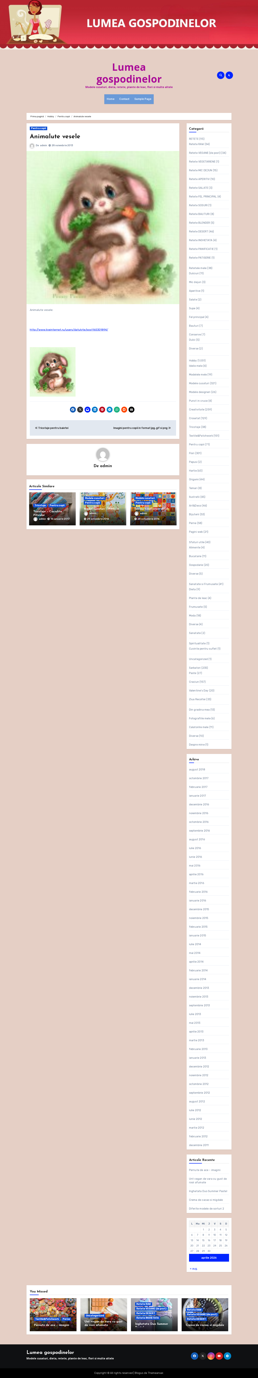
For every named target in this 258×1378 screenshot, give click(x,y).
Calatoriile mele (199, 727)
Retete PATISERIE (200, 257)
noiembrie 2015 (198, 918)
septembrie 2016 (199, 830)
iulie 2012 (195, 1110)
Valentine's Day (198, 690)
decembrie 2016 (199, 804)
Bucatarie (195, 556)
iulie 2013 (195, 1014)
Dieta (192, 589)
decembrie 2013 (199, 987)
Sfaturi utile (197, 542)
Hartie (193, 470)
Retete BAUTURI (199, 214)
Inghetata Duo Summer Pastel (208, 1191)
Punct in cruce (198, 400)
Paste (192, 673)
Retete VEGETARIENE (202, 161)
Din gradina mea (199, 709)
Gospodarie (196, 565)
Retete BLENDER (199, 222)
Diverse (193, 348)
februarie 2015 (198, 926)
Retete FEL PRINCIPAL (203, 196)
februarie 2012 (198, 1136)
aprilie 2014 (196, 961)
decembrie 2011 (199, 1145)
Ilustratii (194, 496)
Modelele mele (198, 374)
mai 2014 (195, 953)
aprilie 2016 (196, 874)
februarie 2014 (198, 970)
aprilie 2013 (196, 1031)
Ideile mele (196, 365)
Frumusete (196, 606)
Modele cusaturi (94, 498)
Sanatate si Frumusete (203, 584)
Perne (192, 523)
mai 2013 (194, 1022)
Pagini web (196, 531)
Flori (191, 453)
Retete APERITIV (199, 179)
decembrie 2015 (199, 909)
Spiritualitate (197, 643)
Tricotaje (40, 505)
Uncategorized (198, 659)
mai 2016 (195, 865)
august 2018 (197, 769)
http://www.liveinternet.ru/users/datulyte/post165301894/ (69, 329)
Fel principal (196, 317)
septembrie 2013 (199, 1005)
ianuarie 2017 (197, 795)
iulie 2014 (195, 944)
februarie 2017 (198, 787)
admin (43, 145)
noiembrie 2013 (198, 996)
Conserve (195, 334)
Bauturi (194, 325)
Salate (193, 299)
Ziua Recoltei (197, 699)
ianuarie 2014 (197, 979)
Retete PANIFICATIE (201, 249)
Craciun (194, 681)
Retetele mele (198, 268)
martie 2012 (196, 1127)
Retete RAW (196, 144)
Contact (124, 99)
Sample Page (142, 99)
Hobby (193, 360)
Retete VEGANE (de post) (204, 152)
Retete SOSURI (198, 205)
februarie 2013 (198, 1049)
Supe (192, 308)
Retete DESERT (198, 231)
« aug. (194, 1268)
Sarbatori (195, 667)
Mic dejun (195, 282)
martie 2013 (196, 1040)
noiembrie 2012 (198, 1075)
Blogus (139, 1373)
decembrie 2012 (199, 1066)
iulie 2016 (195, 848)
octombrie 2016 (199, 822)
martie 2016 (196, 883)
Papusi (193, 462)
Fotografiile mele (200, 718)
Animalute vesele (55, 137)
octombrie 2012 (199, 1084)
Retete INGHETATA (201, 240)
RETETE (194, 138)
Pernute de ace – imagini (205, 1170)
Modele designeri (199, 392)
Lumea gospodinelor (129, 73)
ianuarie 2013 (197, 1057)
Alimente (195, 547)
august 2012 (197, 1101)
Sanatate (195, 633)
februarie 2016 (198, 891)
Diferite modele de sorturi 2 (206, 1208)
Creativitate (196, 409)
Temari (193, 488)
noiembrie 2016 (198, 813)
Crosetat (194, 418)
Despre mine (197, 744)
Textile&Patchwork (201, 435)
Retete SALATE (198, 187)
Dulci (192, 339)
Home (110, 99)
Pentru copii (38, 128)
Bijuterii (194, 514)
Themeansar (155, 1373)
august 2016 (197, 839)
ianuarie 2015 (197, 935)
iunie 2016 (195, 856)
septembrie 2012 (199, 1092)
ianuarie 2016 (197, 900)
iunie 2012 (195, 1119)
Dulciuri (194, 273)
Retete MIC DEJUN (200, 170)
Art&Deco (195, 505)
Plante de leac (198, 598)
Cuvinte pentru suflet (203, 648)
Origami (194, 479)
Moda (192, 615)
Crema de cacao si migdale (206, 1199)
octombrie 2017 (199, 778)
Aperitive (195, 290)
